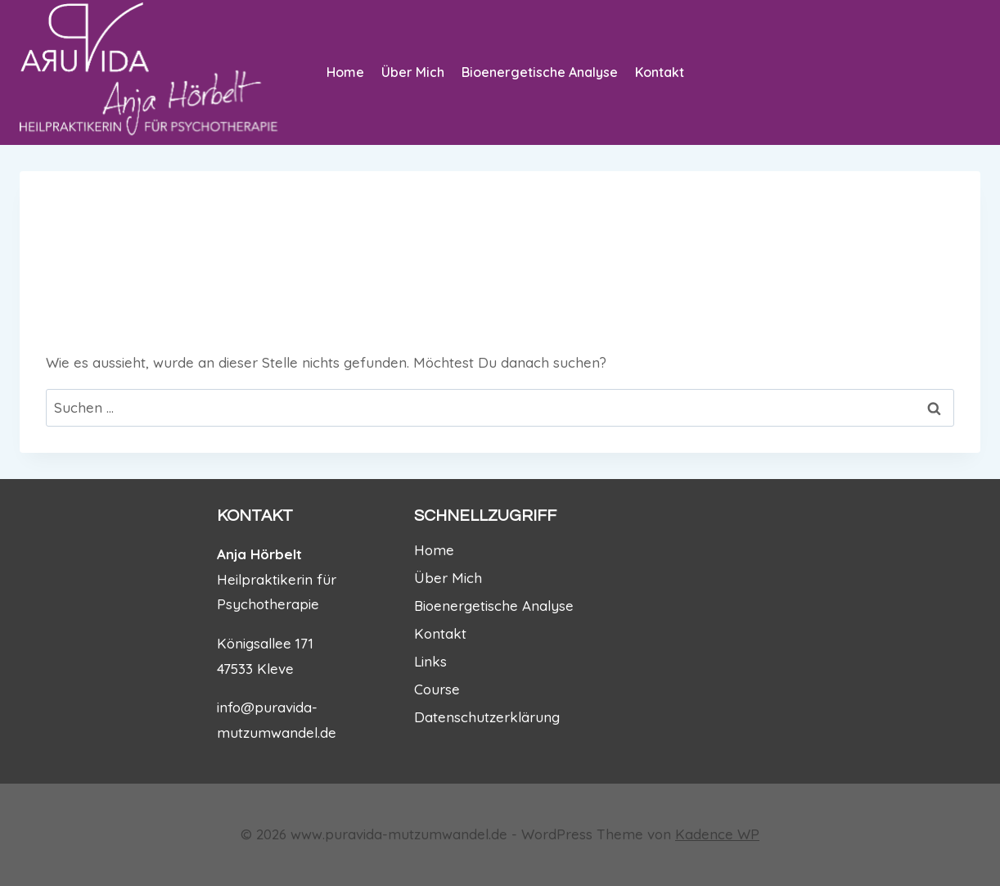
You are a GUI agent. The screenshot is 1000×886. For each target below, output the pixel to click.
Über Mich (412, 72)
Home (345, 72)
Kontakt (659, 72)
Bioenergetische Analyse (540, 72)
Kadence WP (717, 834)
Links (430, 661)
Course (437, 689)
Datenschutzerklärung (487, 717)
